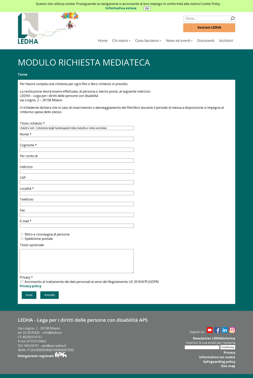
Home (103, 41)
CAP (23, 177)
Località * (27, 188)
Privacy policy (30, 291)
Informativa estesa (121, 8)
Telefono (26, 199)
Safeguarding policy (219, 366)
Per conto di (29, 156)
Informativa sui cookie (217, 361)
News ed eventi (179, 41)
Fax (22, 210)
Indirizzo (26, 167)
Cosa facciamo (148, 41)
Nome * (25, 134)
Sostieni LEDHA (209, 27)
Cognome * (28, 145)
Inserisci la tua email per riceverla (210, 347)
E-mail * (25, 221)
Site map (228, 370)
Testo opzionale (32, 245)
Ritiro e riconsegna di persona (47, 234)
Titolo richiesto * (32, 123)
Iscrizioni (226, 41)
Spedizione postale (39, 238)
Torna (22, 74)
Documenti (205, 41)
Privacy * (26, 282)
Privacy (229, 357)
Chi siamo (121, 41)
